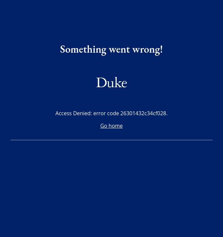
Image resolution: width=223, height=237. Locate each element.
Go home (111, 125)
